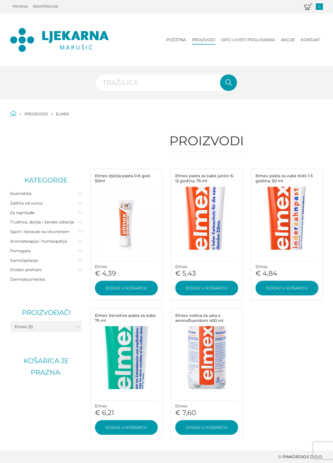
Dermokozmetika (27, 279)
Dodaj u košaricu (126, 288)
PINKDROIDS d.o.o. (303, 456)
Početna (176, 39)
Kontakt (310, 39)
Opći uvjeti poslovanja (248, 39)
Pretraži (228, 82)
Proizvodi (203, 39)
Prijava (20, 6)
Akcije (288, 39)
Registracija (45, 6)
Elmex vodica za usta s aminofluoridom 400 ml (199, 318)
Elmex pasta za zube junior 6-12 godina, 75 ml (204, 178)
